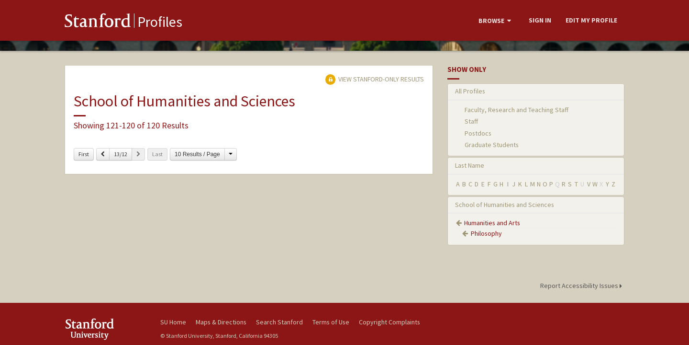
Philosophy (486, 233)
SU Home (173, 322)
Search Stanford (279, 322)
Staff (471, 121)
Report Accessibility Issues (582, 285)
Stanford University (105, 329)
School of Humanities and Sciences (504, 204)
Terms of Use (330, 322)
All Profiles (470, 91)
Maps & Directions (221, 322)
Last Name (469, 165)
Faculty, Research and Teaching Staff (516, 109)
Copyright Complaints (389, 322)
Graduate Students (492, 144)
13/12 (120, 154)
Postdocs (478, 133)
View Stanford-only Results (374, 79)
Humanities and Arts (492, 222)
